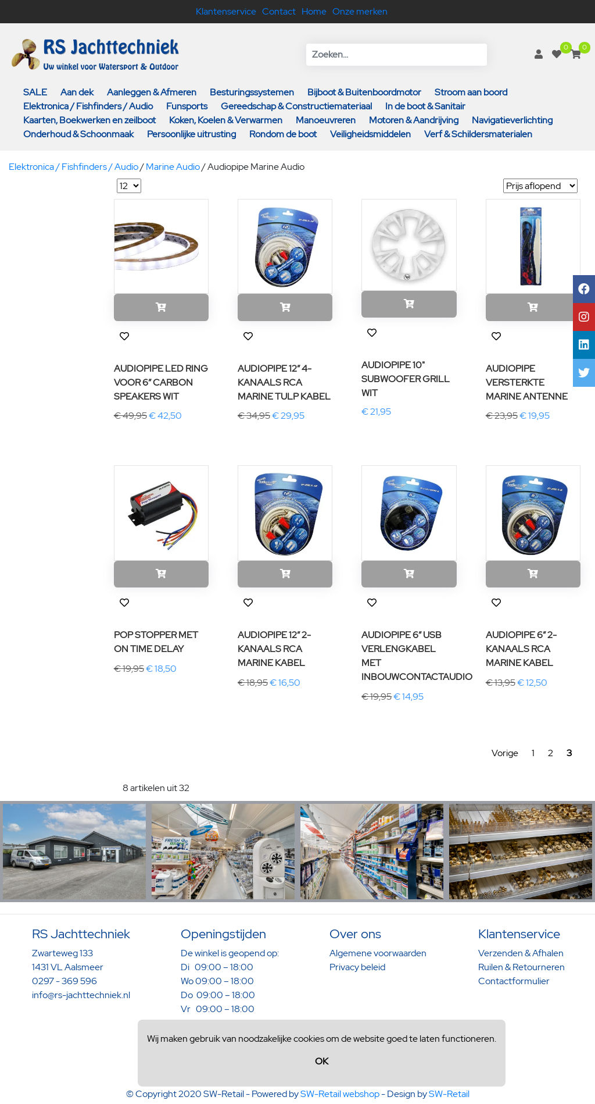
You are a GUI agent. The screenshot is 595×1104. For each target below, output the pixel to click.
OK (321, 1061)
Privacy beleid (357, 967)
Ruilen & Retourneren (521, 967)
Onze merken (360, 11)
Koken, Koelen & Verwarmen (225, 120)
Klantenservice (226, 11)
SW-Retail (449, 1094)
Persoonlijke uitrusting (191, 134)
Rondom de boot (283, 134)
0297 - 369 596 (64, 981)
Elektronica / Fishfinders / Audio (88, 106)
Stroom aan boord (471, 92)
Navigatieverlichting (512, 120)
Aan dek (77, 92)
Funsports (186, 106)
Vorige (505, 753)
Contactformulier (514, 981)
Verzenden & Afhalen (521, 953)
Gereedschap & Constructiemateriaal (296, 106)
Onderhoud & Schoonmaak (78, 134)
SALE (35, 92)
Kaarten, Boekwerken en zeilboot (89, 120)
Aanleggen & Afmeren (151, 92)
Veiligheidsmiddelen (370, 134)
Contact (279, 11)
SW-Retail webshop (339, 1094)
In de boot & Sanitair (425, 106)
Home (314, 11)
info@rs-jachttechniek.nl (81, 995)
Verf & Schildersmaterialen (478, 134)
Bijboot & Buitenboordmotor (364, 92)
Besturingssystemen (252, 92)
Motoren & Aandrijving (413, 120)
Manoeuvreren (326, 120)
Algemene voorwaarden (377, 953)
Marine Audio (173, 167)
